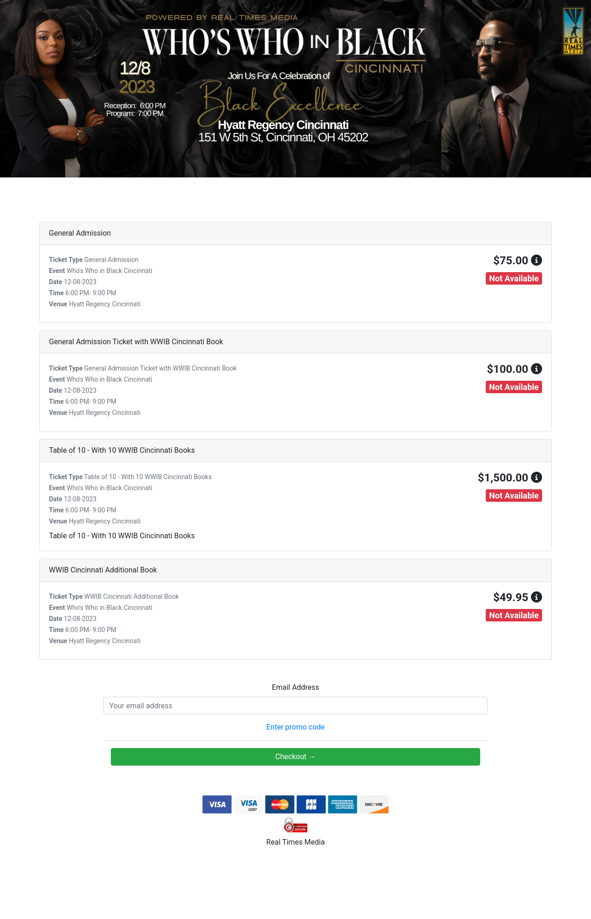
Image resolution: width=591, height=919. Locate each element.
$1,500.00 (510, 477)
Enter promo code (295, 727)
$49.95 (517, 597)
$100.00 (514, 369)
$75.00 (517, 260)
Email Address (295, 687)
